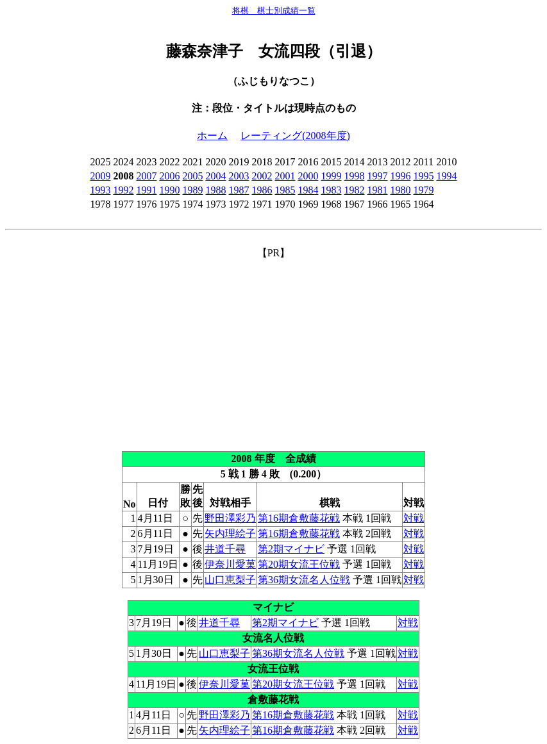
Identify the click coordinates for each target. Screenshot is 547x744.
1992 (124, 190)
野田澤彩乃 (230, 518)
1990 (170, 190)
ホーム (212, 135)
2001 (285, 175)
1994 (447, 175)
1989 (193, 190)
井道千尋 (225, 548)
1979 (424, 190)
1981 (377, 190)
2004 (216, 175)
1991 (147, 190)
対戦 (413, 518)
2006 (170, 175)
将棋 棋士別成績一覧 (274, 10)
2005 (193, 175)
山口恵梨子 (230, 579)
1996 (401, 175)
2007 (147, 175)
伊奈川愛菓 (230, 564)
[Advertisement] (273, 350)
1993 (100, 190)
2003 (239, 175)
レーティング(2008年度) (295, 135)
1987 (239, 190)
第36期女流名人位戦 (304, 579)
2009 (100, 175)
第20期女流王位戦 (299, 564)
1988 (216, 190)
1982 (354, 190)
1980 (401, 190)
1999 (331, 175)
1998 (354, 175)
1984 (308, 190)
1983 (331, 190)
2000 (308, 175)
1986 (262, 190)
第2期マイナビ (291, 548)
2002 (262, 175)
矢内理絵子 (230, 533)
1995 (424, 175)
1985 (285, 190)
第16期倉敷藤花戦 (299, 518)
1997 (377, 175)
